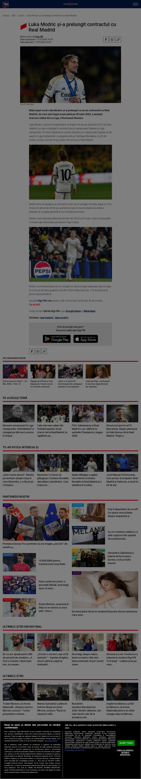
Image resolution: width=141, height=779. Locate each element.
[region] (70, 750)
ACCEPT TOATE (126, 743)
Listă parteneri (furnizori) (74, 750)
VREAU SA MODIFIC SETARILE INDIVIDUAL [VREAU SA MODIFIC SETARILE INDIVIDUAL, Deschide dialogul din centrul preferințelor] (125, 752)
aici (35, 761)
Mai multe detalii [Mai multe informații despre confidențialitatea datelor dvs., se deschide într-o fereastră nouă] (51, 741)
